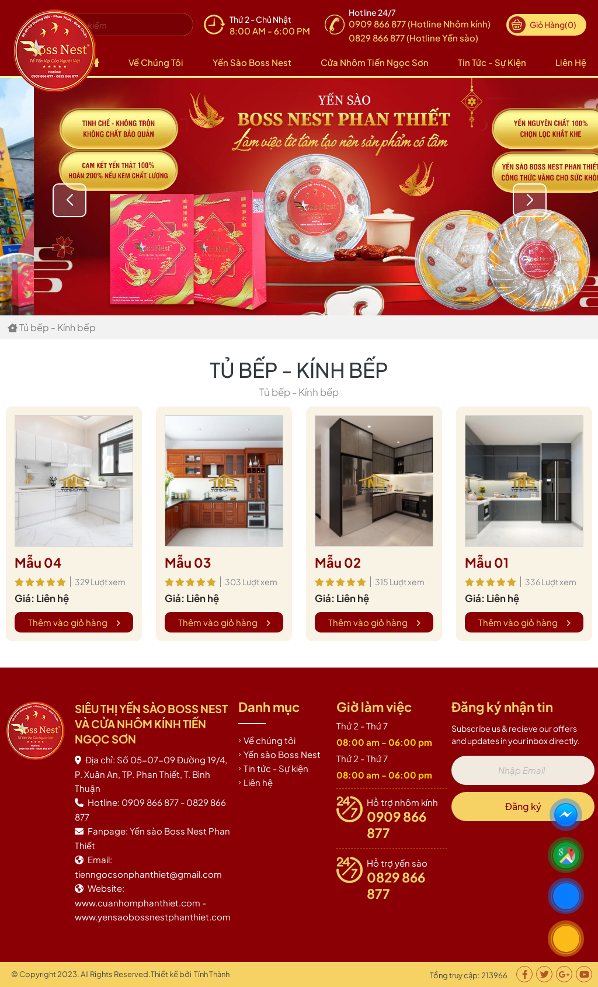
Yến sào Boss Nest (252, 62)
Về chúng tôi (155, 62)
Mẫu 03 (188, 562)
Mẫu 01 (487, 562)
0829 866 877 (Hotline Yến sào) (413, 37)
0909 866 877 (396, 824)
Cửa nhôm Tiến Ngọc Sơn (375, 62)
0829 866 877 (396, 885)
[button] (530, 200)
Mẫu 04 (38, 562)
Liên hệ (570, 62)
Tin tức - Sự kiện (492, 62)
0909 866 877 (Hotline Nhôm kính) (420, 23)
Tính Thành (212, 974)
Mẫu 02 (338, 562)
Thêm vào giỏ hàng (74, 622)
